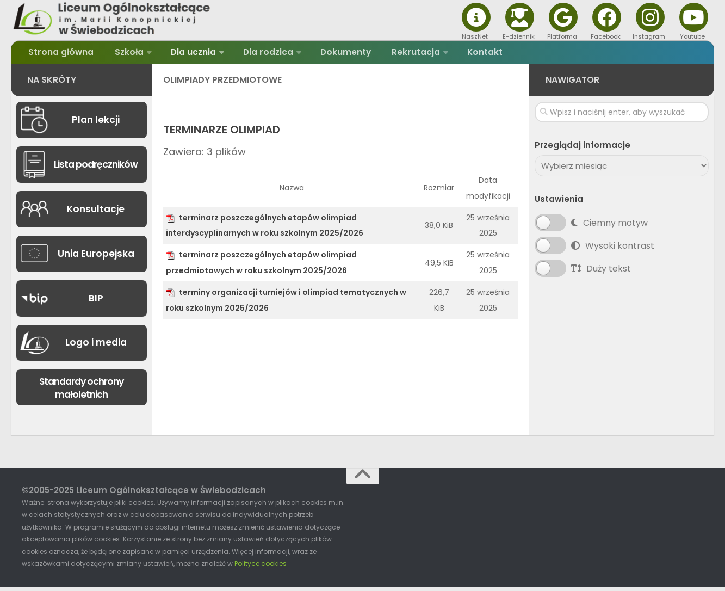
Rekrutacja (397, 54)
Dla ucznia (185, 54)
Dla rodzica (256, 54)
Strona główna (60, 54)
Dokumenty (331, 54)
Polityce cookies (260, 567)
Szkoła (123, 54)
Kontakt (462, 54)
